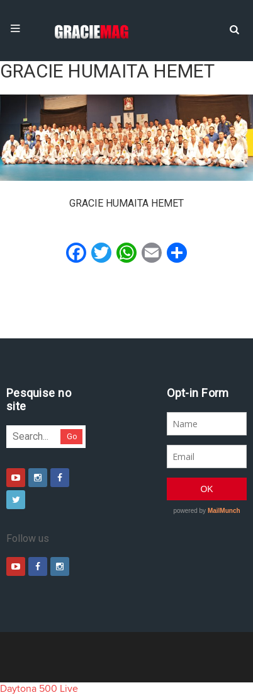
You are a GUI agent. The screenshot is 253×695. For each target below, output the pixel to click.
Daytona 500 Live (39, 688)
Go (72, 436)
